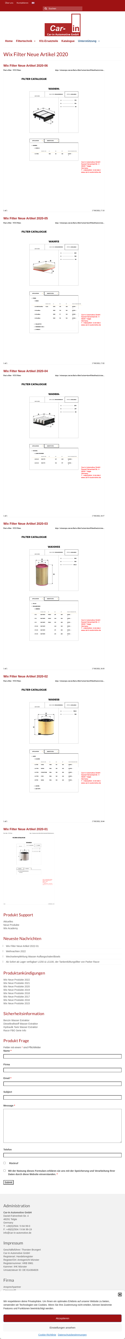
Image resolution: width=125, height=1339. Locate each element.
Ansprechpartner (12, 1287)
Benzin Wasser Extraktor (16, 1020)
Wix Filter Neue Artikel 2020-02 (25, 676)
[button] (120, 1294)
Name (7, 1050)
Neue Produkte (11, 925)
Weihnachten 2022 (16, 951)
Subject (7, 1092)
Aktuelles (8, 921)
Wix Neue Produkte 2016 (16, 1000)
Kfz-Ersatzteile (48, 41)
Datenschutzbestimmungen (72, 1334)
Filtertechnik (26, 41)
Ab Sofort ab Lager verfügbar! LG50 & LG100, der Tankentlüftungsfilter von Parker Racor (53, 961)
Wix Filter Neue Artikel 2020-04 (25, 371)
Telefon (7, 1149)
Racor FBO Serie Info (14, 1030)
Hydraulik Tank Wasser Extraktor (20, 1027)
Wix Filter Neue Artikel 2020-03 (25, 523)
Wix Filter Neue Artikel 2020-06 (25, 65)
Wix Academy (10, 928)
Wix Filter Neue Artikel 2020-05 (25, 218)
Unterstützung (89, 41)
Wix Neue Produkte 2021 (16, 983)
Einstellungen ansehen (62, 1327)
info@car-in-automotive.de (17, 1232)
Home (9, 41)
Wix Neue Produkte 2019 (16, 990)
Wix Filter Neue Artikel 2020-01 (25, 829)
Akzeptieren (62, 1318)
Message (9, 1105)
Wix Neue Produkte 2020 (16, 986)
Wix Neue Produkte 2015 (16, 1003)
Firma (6, 1064)
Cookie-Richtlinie (47, 1334)
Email (7, 1078)
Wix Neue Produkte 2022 (16, 979)
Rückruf (13, 1163)
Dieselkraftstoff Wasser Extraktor (20, 1023)
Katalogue (68, 41)
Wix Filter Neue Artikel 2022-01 (22, 946)
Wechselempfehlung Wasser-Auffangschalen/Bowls (33, 956)
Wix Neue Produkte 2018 (16, 993)
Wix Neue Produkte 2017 (16, 996)
